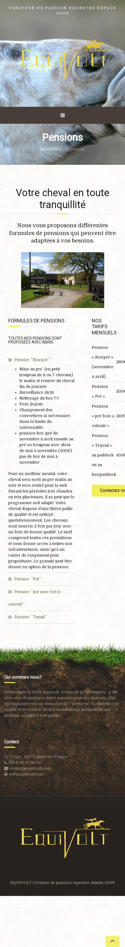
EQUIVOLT (51, 149)
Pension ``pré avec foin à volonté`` (34, 598)
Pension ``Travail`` (30, 617)
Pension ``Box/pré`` (32, 359)
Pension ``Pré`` (28, 579)
